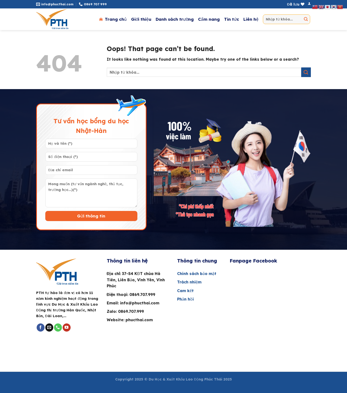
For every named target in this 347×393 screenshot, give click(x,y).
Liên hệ (251, 19)
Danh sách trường (175, 19)
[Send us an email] (49, 327)
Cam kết (185, 290)
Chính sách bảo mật (196, 273)
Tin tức (231, 19)
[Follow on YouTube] (67, 327)
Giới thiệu (141, 19)
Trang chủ (112, 19)
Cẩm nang (209, 19)
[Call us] (58, 327)
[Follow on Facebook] (41, 327)
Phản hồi (185, 299)
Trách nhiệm (190, 282)
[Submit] (306, 19)
